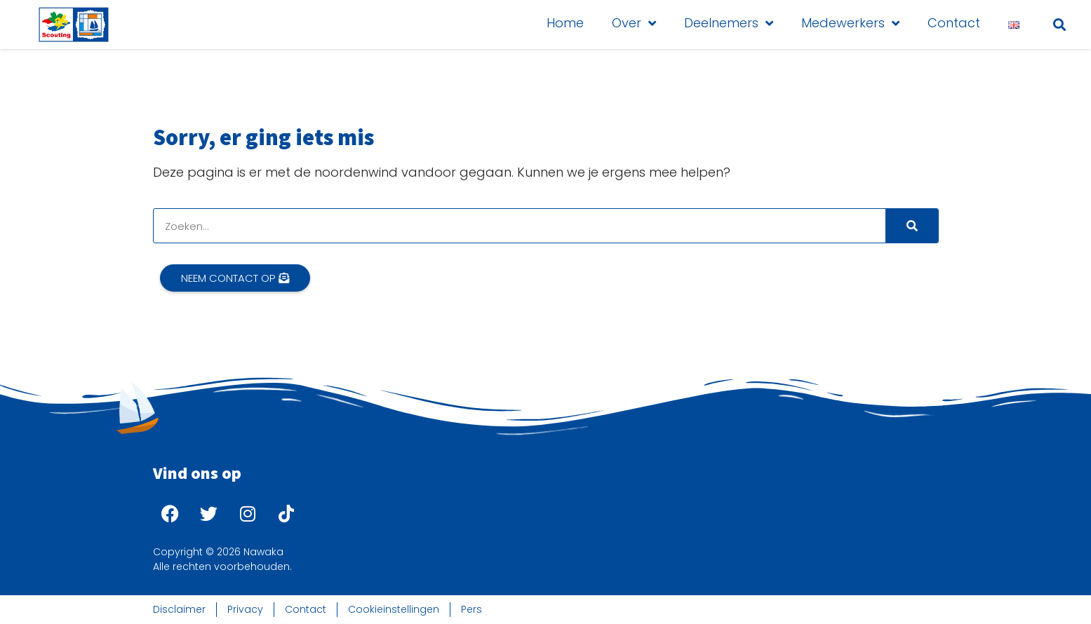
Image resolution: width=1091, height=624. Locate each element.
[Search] (911, 226)
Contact (954, 23)
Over (634, 23)
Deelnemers (728, 23)
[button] (1059, 24)
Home (565, 23)
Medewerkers (850, 23)
